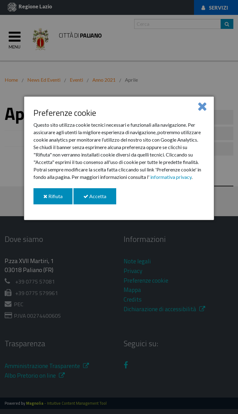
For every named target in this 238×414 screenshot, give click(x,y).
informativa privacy (171, 177)
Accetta (99, 198)
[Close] (202, 106)
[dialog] (119, 158)
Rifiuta (58, 198)
